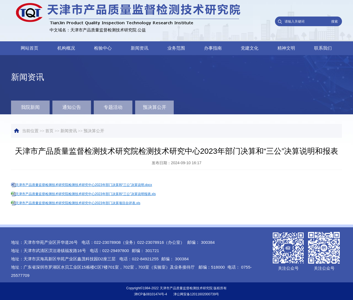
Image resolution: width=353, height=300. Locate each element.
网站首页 (29, 48)
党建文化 (249, 48)
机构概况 (66, 48)
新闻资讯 (139, 48)
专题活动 (113, 107)
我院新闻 (30, 107)
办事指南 (213, 48)
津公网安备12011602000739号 (196, 294)
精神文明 (286, 48)
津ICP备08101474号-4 (150, 294)
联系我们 (323, 48)
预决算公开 (154, 107)
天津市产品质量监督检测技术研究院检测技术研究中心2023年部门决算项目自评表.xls (77, 203)
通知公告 (71, 107)
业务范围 (176, 48)
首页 (49, 131)
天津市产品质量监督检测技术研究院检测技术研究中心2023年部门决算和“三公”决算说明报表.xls (85, 194)
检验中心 (103, 48)
